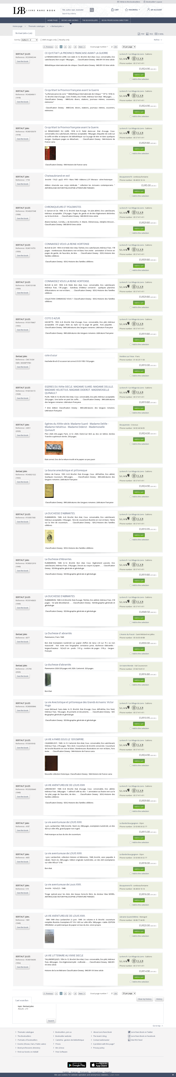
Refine (158, 39)
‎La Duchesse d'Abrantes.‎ (58, 559)
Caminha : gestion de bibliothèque (70, 1040)
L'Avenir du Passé (127, 634)
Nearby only (63, 39)
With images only (48, 39)
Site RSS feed (135, 1040)
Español (108, 1072)
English (66, 1072)
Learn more (114, 1075)
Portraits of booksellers (27, 1040)
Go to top (158, 1025)
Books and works (70, 20)
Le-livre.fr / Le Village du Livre (132, 54)
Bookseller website (61, 1036)
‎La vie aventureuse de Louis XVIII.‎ (63, 884)
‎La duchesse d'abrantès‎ (58, 664)
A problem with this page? (102, 1044)
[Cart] (114, 10)
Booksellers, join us (62, 1032)
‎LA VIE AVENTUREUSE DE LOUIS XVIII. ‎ (65, 915)
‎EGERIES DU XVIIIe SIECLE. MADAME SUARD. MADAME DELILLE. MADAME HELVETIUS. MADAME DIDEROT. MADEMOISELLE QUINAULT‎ (79, 390)
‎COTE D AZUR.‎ (52, 318)
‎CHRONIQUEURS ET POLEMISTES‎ (63, 206)
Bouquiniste (125, 425)
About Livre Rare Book (102, 1032)
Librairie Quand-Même (129, 917)
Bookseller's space (153, 2)
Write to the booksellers (128, 2)
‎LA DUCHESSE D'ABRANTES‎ (60, 596)
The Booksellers (90, 20)
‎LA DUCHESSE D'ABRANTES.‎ (60, 513)
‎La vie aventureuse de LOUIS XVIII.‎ (63, 822)
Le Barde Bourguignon (129, 823)
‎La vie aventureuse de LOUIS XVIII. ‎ (64, 853)
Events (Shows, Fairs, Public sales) (30, 1044)
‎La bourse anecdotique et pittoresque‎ (66, 470)
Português (84, 1072)
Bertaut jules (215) (24, 33)
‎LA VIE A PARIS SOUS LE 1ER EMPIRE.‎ (64, 739)
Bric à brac (60, 1048)
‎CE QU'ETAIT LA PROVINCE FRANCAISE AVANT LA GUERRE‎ (76, 53)
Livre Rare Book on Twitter (140, 1032)
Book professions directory (115, 20)
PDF (141, 34)
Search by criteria (69, 13)
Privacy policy (97, 1047)
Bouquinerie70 (126, 177)
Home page (53, 20)
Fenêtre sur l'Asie (127, 356)
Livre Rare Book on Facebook (141, 1036)
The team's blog (98, 1036)
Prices (58, 1044)
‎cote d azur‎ (51, 355)
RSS (149, 34)
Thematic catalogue (36, 26)
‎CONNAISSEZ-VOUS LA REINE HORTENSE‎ (67, 244)
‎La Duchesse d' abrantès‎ (58, 633)
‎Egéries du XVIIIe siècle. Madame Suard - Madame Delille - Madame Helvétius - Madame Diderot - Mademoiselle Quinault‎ (77, 427)
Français (74, 1072)
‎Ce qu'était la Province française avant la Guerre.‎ (72, 127)
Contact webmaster (99, 1040)
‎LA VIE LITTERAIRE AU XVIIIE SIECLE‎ (64, 955)
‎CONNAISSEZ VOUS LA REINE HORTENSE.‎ (67, 281)
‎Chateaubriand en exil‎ (57, 175)
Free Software (61, 1052)
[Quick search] (76, 10)
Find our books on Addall (26, 1051)
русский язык (97, 1072)
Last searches (22, 1000)
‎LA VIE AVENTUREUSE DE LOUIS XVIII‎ (65, 785)
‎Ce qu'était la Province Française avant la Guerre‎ (72, 90)
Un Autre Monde (126, 665)
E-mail (159, 34)
